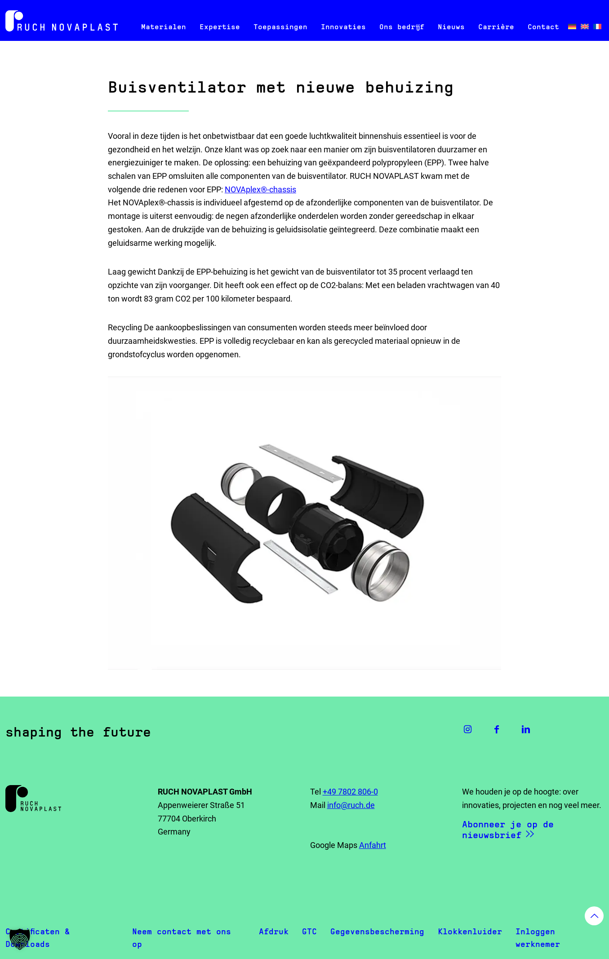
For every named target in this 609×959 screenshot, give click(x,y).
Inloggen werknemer (538, 938)
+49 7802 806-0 (350, 791)
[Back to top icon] (594, 915)
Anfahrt (372, 845)
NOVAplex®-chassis (260, 189)
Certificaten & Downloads (37, 938)
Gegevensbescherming (377, 931)
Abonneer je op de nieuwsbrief (508, 829)
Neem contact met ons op (181, 938)
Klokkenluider (470, 931)
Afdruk (274, 931)
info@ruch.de (351, 805)
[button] (20, 939)
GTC (309, 931)
